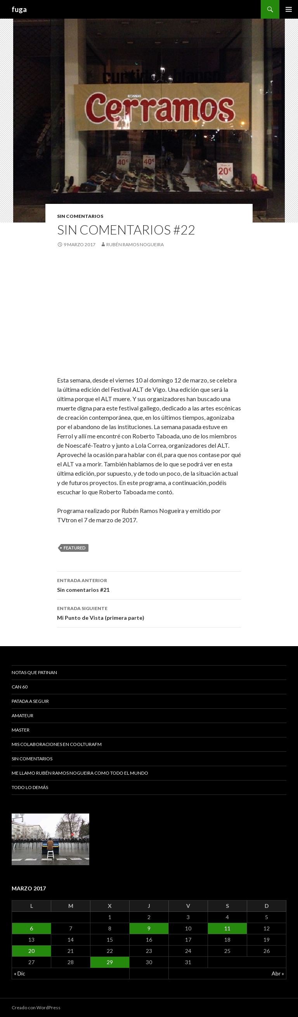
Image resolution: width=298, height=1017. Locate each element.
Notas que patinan (34, 672)
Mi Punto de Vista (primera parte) (149, 612)
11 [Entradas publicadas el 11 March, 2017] (227, 928)
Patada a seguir (30, 701)
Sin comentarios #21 (149, 584)
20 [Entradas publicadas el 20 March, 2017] (31, 950)
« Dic (19, 973)
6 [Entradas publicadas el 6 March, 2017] (31, 928)
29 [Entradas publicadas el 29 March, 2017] (110, 962)
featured (75, 547)
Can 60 (20, 687)
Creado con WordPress (36, 1007)
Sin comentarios (80, 216)
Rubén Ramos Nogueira (135, 244)
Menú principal (288, 9)
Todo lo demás (30, 787)
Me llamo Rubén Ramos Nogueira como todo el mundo (80, 773)
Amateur (22, 715)
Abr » (278, 973)
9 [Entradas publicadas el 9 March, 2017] (149, 928)
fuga (19, 9)
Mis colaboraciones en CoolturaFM (57, 744)
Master (20, 730)
